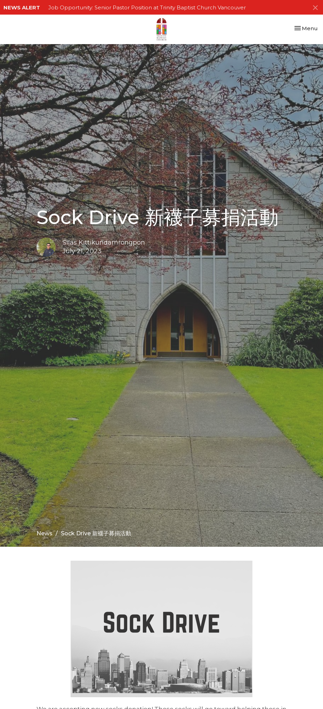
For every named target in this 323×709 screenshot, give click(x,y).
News (45, 533)
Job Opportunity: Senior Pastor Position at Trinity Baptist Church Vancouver (147, 7)
